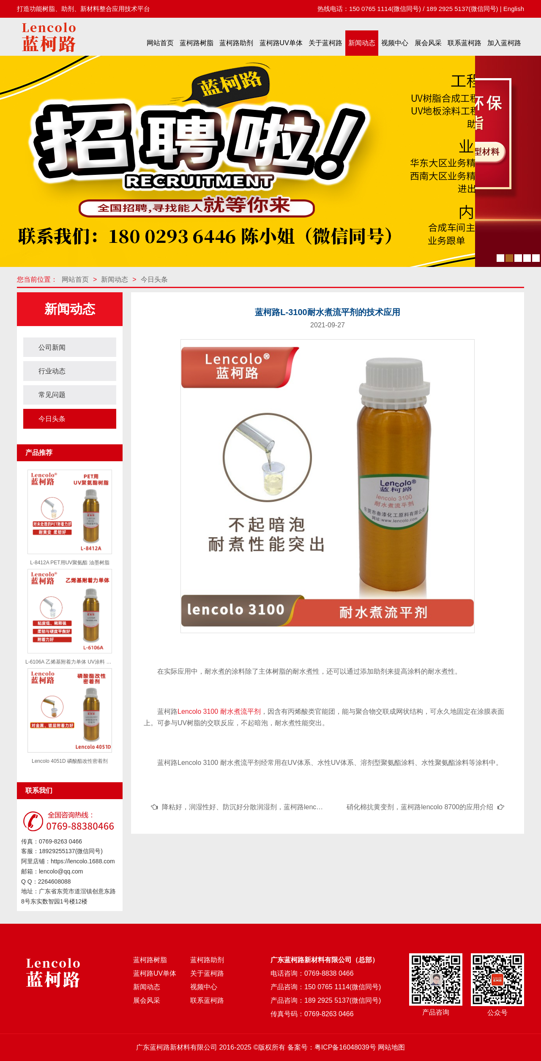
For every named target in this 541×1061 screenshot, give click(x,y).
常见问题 (52, 394)
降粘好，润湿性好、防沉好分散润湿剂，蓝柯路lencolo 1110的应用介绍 (269, 807)
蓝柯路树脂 (196, 42)
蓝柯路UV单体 (281, 42)
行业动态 (52, 371)
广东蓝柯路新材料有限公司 (176, 1047)
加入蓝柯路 (504, 42)
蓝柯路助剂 (236, 42)
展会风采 (428, 42)
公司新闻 (52, 347)
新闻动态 (361, 42)
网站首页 (160, 42)
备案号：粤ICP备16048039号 (331, 1047)
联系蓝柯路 (464, 42)
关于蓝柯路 (325, 42)
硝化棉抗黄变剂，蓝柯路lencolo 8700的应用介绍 (420, 807)
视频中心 (394, 42)
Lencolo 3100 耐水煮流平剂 (219, 711)
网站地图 (391, 1047)
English (513, 8)
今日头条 (154, 279)
